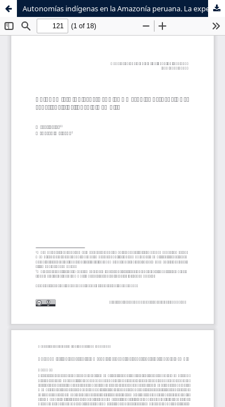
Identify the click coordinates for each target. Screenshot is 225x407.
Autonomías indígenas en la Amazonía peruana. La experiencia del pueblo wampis (124, 8)
